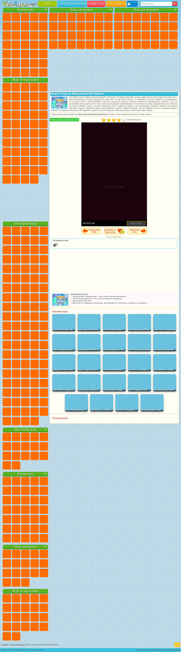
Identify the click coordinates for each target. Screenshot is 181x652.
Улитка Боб (16, 96)
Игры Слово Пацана (25, 170)
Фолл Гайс (16, 142)
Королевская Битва (164, 17)
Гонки (173, 26)
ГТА (118, 45)
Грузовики (155, 26)
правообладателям (155, 650)
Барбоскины (6, 124)
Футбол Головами (16, 72)
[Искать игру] (156, 3)
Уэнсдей (34, 170)
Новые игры (96, 3)
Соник (43, 115)
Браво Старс (43, 142)
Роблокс (6, 161)
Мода (62, 45)
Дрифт (136, 45)
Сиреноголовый (25, 142)
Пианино (99, 45)
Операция (99, 35)
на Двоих (43, 17)
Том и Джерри (34, 133)
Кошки (81, 26)
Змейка (34, 54)
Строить (34, 72)
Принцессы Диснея (53, 45)
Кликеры (43, 35)
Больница (81, 35)
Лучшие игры (25, 10)
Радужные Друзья (34, 161)
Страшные (25, 35)
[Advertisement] (25, 202)
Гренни (34, 152)
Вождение (6, 72)
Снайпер (118, 35)
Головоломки (43, 54)
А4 (16, 152)
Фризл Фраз (43, 124)
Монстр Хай (99, 17)
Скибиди (6, 179)
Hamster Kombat (25, 179)
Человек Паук (34, 124)
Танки (146, 17)
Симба (16, 170)
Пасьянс (6, 45)
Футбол (127, 17)
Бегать (164, 45)
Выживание (155, 35)
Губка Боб (16, 87)
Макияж (108, 35)
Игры (47, 3)
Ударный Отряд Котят (16, 124)
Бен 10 (127, 45)
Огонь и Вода (71, 17)
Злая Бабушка (6, 105)
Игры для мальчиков (71, 3)
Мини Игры (6, 54)
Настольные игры (25, 429)
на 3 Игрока (6, 63)
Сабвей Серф (25, 105)
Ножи (25, 45)
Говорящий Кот (34, 87)
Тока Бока (43, 161)
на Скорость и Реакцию (16, 54)
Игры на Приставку (43, 72)
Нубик (16, 161)
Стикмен (146, 26)
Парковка (118, 17)
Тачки (25, 115)
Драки (164, 26)
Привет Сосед (25, 161)
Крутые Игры (25, 63)
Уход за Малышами (71, 45)
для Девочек (16, 17)
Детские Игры (34, 17)
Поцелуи (108, 26)
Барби (81, 17)
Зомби (155, 17)
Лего (16, 105)
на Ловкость (6, 26)
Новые (6, 17)
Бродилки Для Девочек (108, 17)
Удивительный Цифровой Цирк (34, 179)
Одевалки (90, 26)
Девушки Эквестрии (62, 17)
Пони (53, 17)
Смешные (6, 35)
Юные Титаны (43, 133)
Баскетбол (43, 63)
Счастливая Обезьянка (25, 133)
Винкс (108, 45)
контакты (140, 650)
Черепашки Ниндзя (127, 26)
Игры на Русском (16, 45)
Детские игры (25, 474)
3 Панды (16, 115)
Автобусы (146, 45)
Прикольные (43, 45)
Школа (34, 63)
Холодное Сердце (71, 26)
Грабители (164, 35)
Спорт (43, 26)
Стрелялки (173, 45)
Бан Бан (43, 170)
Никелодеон (16, 63)
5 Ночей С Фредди (6, 96)
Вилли (6, 87)
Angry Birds (34, 105)
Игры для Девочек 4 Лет (67, 120)
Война (25, 72)
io (16, 35)
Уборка (90, 45)
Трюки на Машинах (25, 54)
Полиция (136, 35)
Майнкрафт (173, 17)
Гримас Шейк (16, 179)
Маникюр (90, 35)
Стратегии (136, 17)
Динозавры (34, 45)
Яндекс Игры (16, 26)
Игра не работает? (114, 237)
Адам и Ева (6, 133)
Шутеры (155, 45)
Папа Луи (53, 35)
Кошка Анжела (62, 26)
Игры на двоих (116, 3)
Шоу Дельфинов (6, 115)
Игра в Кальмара (6, 152)
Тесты (90, 17)
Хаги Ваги (43, 152)
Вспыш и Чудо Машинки (34, 115)
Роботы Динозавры (146, 35)
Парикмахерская (99, 26)
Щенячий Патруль (25, 87)
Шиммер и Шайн (16, 133)
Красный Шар (25, 96)
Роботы (127, 35)
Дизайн (81, 45)
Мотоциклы (136, 26)
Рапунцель (71, 35)
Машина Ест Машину (173, 35)
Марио (25, 124)
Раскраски (53, 26)
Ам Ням (43, 105)
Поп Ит (25, 26)
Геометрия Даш (34, 26)
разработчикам (173, 650)
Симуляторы (25, 17)
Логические (34, 35)
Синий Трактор (6, 142)
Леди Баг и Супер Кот (43, 96)
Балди (25, 152)
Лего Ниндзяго (43, 87)
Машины (118, 26)
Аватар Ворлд (6, 170)
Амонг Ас (34, 142)
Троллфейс (34, 96)
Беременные (62, 35)
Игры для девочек (81, 10)
